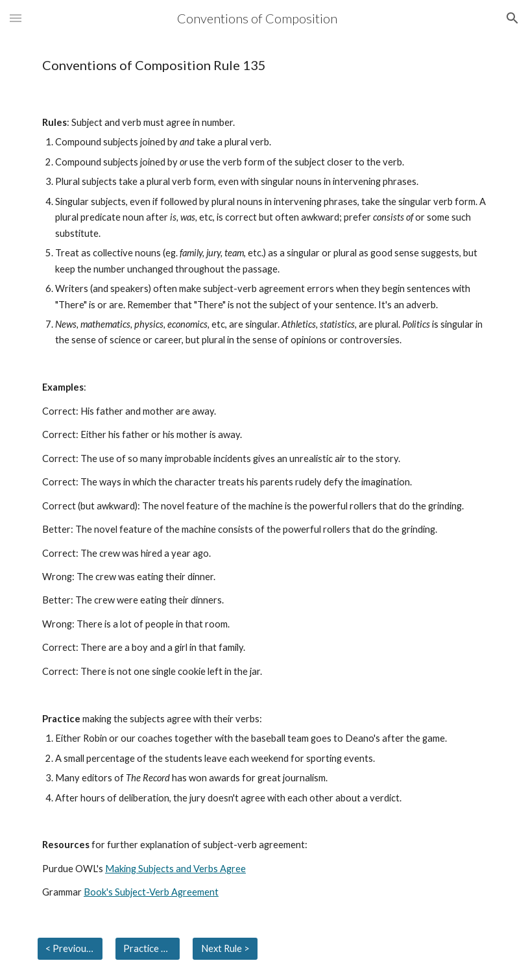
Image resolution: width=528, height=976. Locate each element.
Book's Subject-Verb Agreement (151, 891)
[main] (264, 65)
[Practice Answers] (147, 949)
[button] (15, 18)
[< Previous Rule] (70, 949)
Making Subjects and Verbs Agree (175, 868)
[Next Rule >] (225, 949)
